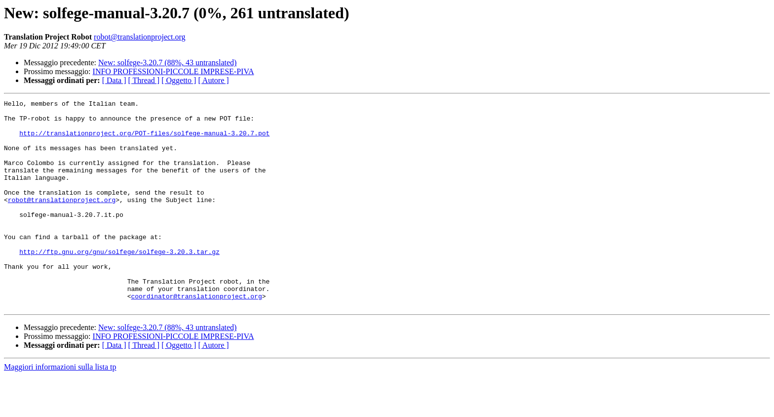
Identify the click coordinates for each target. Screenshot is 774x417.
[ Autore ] (213, 80)
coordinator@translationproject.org (196, 336)
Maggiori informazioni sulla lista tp (60, 408)
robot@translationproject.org (140, 37)
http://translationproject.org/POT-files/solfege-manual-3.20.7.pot (144, 140)
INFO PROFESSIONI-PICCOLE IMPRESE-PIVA (173, 71)
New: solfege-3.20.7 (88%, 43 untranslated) (167, 62)
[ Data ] (114, 80)
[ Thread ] (144, 80)
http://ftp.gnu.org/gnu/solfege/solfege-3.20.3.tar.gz (119, 282)
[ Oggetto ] (178, 80)
